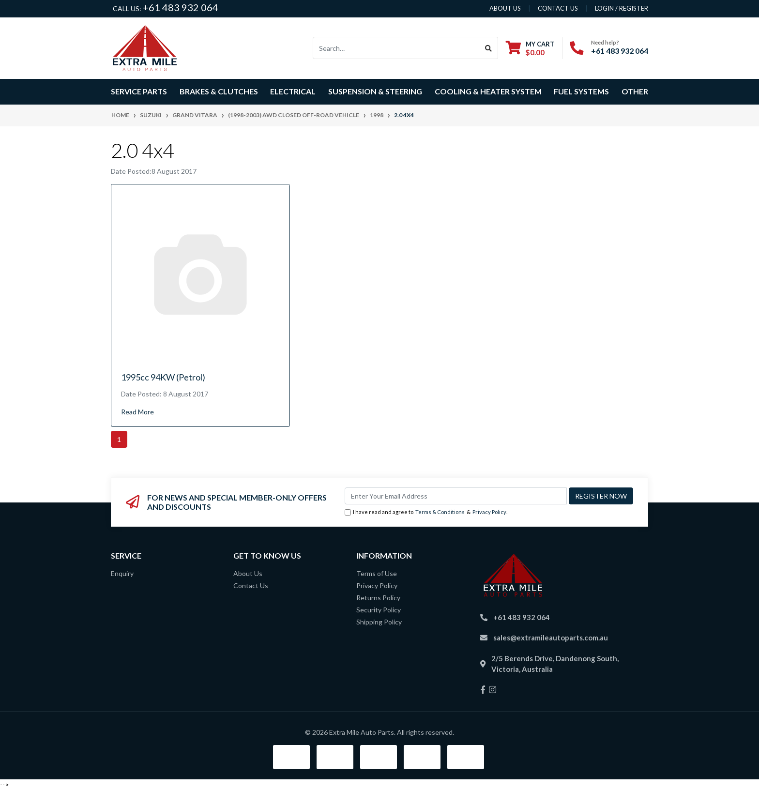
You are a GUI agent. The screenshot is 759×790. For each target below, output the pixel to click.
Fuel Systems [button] (581, 91)
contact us (558, 8)
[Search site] (488, 48)
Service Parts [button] (139, 91)
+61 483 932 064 (180, 7)
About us (505, 8)
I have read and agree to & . (426, 512)
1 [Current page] (119, 439)
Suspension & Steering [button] (375, 91)
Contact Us (250, 585)
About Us (247, 573)
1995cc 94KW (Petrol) (163, 377)
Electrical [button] (293, 91)
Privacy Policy (489, 512)
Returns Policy (378, 597)
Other (635, 91)
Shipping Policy (379, 622)
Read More (137, 412)
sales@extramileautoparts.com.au (550, 637)
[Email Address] (456, 495)
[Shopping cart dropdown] (530, 48)
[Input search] (396, 48)
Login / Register (621, 8)
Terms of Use (376, 573)
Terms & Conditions (440, 512)
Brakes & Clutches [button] (219, 91)
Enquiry (122, 573)
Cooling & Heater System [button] (488, 91)
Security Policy (378, 610)
